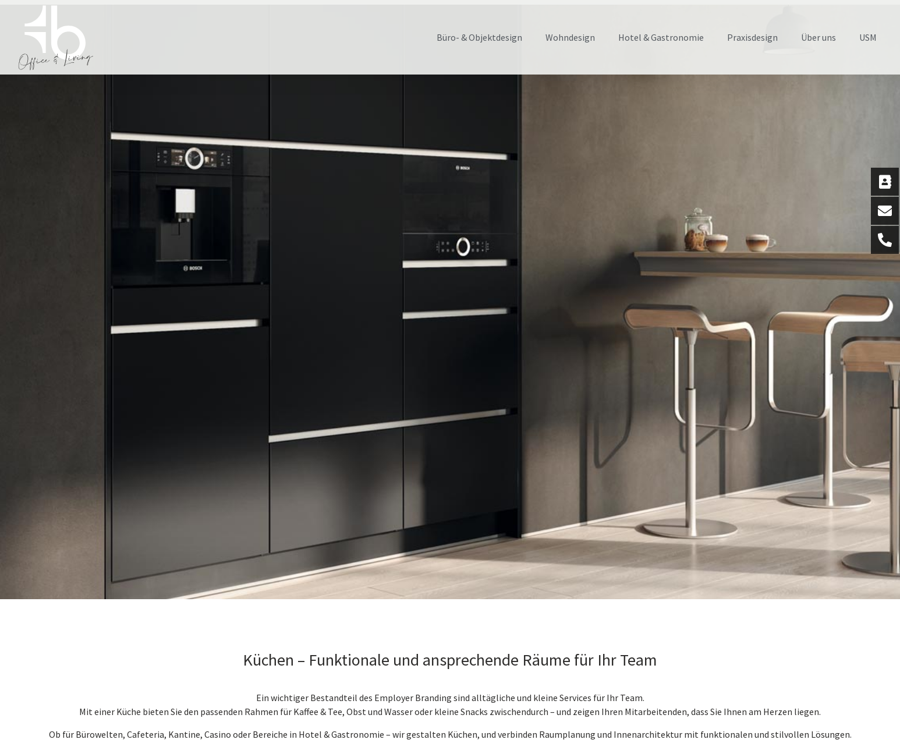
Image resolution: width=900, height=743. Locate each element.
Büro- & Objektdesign (479, 37)
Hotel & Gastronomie (661, 37)
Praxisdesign (752, 37)
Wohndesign (570, 37)
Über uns (818, 37)
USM (868, 37)
